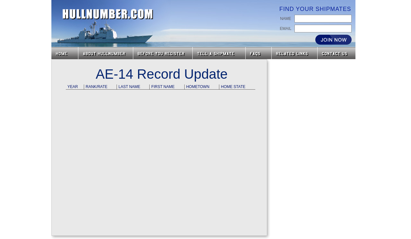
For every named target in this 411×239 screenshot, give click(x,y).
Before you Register (162, 53)
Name (285, 18)
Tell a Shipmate (219, 53)
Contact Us (337, 53)
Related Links (294, 53)
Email (285, 28)
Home (64, 53)
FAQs (258, 53)
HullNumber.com (108, 14)
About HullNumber (105, 53)
